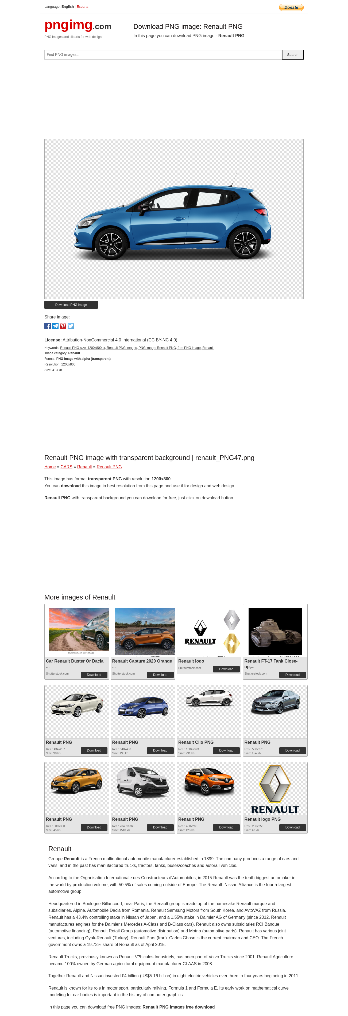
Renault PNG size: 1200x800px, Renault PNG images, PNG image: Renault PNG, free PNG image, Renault (137, 348)
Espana (82, 7)
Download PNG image (71, 305)
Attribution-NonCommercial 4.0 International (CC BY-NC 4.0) (120, 340)
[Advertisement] (174, 101)
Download (94, 675)
